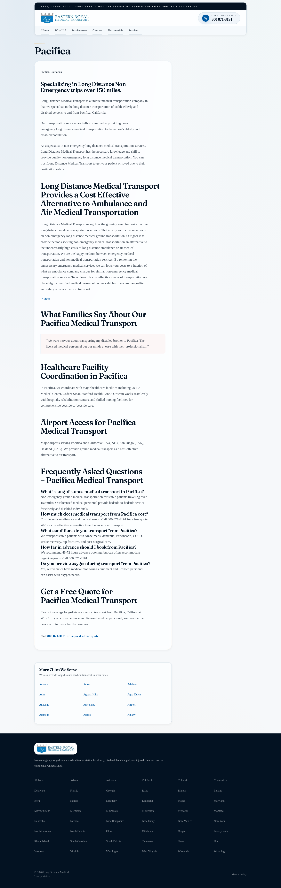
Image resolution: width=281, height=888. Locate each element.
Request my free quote (212, 221)
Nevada (74, 821)
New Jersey (148, 821)
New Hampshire (115, 821)
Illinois (182, 790)
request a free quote (85, 636)
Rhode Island (41, 841)
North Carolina (42, 831)
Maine (181, 800)
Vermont (39, 851)
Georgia (110, 790)
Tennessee (147, 841)
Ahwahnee (89, 704)
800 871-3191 (56, 636)
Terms (232, 230)
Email (185, 112)
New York (219, 821)
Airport (131, 704)
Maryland (219, 800)
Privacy (225, 230)
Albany (131, 714)
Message (197, 184)
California (147, 780)
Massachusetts (42, 810)
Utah (216, 841)
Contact (97, 30)
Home (45, 30)
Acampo (43, 684)
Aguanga (44, 704)
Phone (185, 95)
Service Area (79, 30)
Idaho (145, 790)
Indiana (218, 790)
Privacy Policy (239, 874)
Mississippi (148, 810)
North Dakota (77, 831)
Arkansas (111, 780)
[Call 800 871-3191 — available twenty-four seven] (212, 246)
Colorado (183, 780)
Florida (74, 790)
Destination (192, 162)
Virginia (74, 851)
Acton (86, 684)
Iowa (37, 800)
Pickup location (194, 141)
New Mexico (185, 821)
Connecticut (220, 780)
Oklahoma (147, 831)
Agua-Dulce (134, 694)
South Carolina (78, 841)
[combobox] (212, 149)
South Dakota (113, 841)
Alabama (39, 780)
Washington (112, 851)
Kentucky (111, 800)
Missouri (183, 810)
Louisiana (147, 800)
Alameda (44, 714)
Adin (42, 694)
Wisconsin (183, 851)
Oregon (182, 831)
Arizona (74, 780)
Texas (181, 841)
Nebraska (39, 821)
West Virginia (149, 851)
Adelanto (132, 684)
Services (135, 30)
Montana (219, 810)
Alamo (87, 714)
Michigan (75, 810)
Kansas (74, 800)
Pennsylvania (221, 831)
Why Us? (60, 30)
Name (185, 77)
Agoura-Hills (90, 694)
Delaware (39, 790)
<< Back (45, 298)
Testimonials (115, 30)
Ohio (109, 831)
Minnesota (112, 810)
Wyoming (219, 851)
